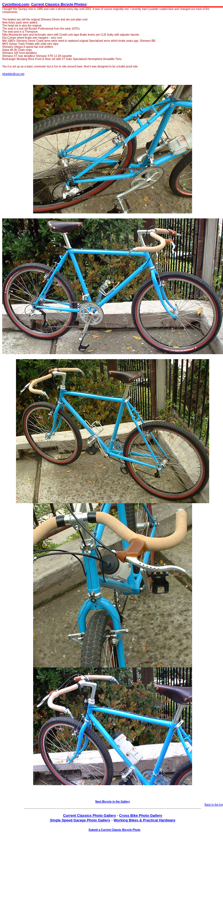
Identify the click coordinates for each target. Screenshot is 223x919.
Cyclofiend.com (15, 4)
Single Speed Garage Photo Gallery (80, 820)
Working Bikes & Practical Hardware (144, 820)
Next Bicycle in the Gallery (112, 801)
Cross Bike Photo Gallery (140, 815)
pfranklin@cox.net (13, 73)
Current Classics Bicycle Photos (58, 4)
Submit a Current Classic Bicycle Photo (114, 829)
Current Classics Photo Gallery (89, 815)
